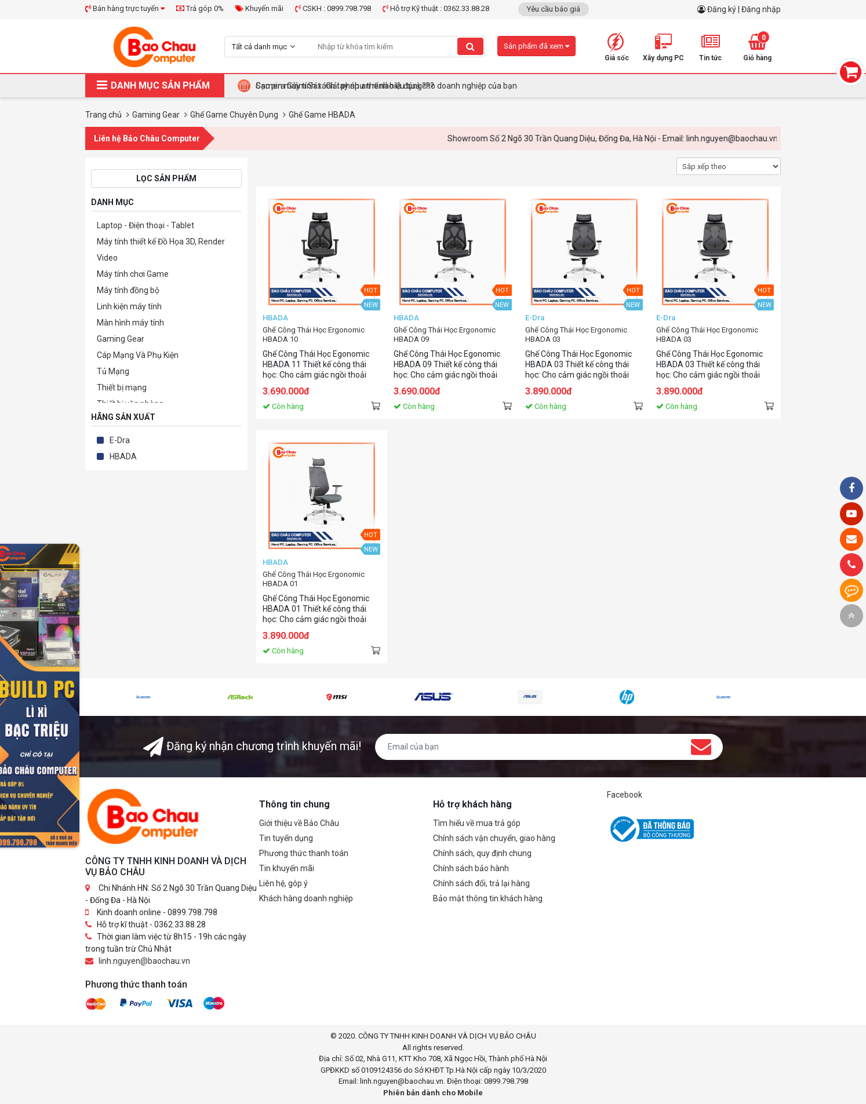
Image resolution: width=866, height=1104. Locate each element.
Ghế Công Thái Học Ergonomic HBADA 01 (314, 579)
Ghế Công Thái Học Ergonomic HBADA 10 (314, 334)
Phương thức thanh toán (303, 853)
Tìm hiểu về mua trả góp (477, 823)
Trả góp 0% (200, 8)
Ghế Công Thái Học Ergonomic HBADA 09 (445, 334)
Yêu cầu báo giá (553, 9)
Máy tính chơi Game (133, 274)
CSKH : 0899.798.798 (333, 8)
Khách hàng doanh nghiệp (306, 898)
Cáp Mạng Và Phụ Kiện (138, 355)
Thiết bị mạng (122, 387)
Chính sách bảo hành (471, 868)
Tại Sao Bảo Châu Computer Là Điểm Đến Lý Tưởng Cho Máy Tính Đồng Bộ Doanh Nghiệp (416, 85)
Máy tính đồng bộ (128, 290)
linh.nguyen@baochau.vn (144, 961)
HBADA (123, 456)
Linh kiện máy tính (129, 306)
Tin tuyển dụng (286, 838)
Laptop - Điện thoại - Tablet (145, 225)
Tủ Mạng (113, 371)
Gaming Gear (120, 338)
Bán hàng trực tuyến (125, 8)
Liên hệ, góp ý (283, 883)
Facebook (624, 794)
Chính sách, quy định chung (482, 853)
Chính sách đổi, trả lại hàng (481, 883)
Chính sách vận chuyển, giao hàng (494, 838)
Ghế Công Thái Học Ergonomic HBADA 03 (576, 334)
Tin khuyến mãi (286, 868)
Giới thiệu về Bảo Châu (299, 823)
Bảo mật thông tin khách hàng (488, 898)
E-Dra (120, 440)
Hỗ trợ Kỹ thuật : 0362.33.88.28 (436, 8)
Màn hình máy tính (130, 322)
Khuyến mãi (259, 8)
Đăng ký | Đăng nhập (744, 9)
